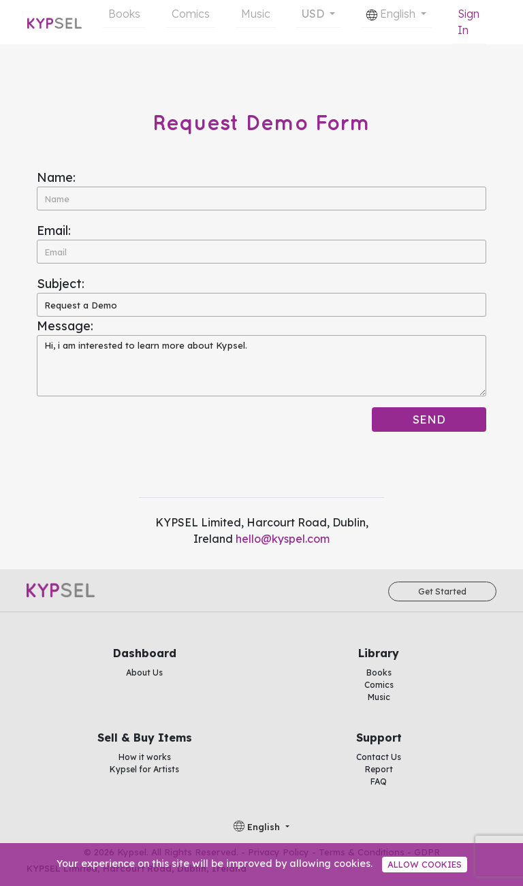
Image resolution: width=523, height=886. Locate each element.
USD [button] (314, 13)
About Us (144, 672)
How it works (144, 757)
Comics (191, 13)
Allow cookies (424, 864)
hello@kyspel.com (283, 538)
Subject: (60, 283)
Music (255, 13)
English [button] (392, 13)
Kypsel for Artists (144, 769)
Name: (56, 177)
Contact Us (378, 757)
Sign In (468, 22)
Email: (54, 230)
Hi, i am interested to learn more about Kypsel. (261, 365)
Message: (65, 326)
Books (124, 13)
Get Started (442, 591)
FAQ (378, 781)
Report (379, 769)
